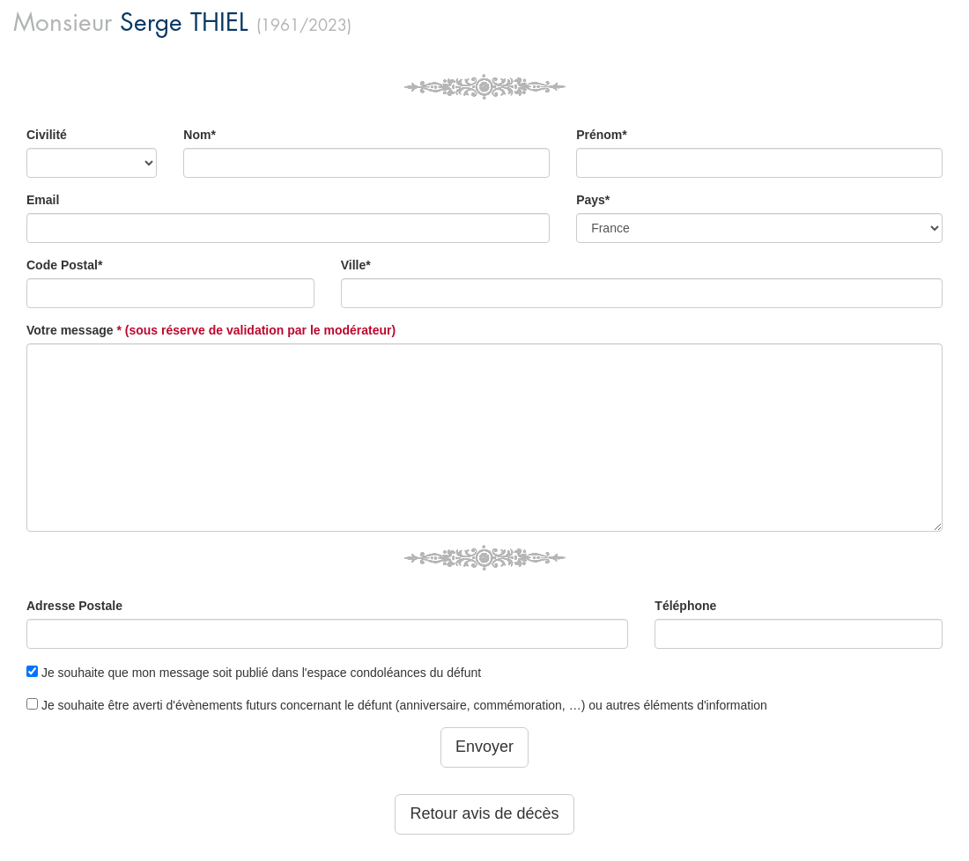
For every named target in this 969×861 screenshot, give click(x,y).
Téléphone (685, 606)
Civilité (46, 135)
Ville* (356, 265)
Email (42, 200)
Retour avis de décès (484, 813)
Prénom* (601, 135)
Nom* (199, 135)
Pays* (593, 200)
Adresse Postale (74, 606)
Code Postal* (64, 265)
